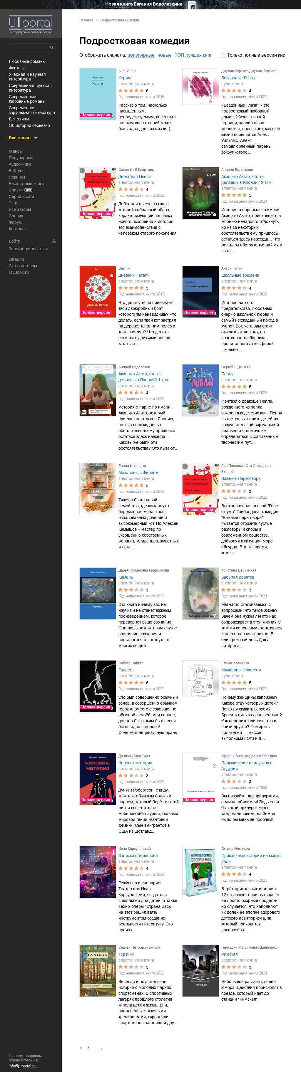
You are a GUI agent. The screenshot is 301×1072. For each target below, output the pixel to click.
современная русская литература (30, 88)
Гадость (125, 670)
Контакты (17, 228)
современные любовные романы (27, 99)
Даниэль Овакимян (134, 756)
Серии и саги (21, 196)
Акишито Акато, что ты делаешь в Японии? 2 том (246, 179)
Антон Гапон (232, 268)
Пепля (227, 374)
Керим (124, 77)
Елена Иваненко (132, 466)
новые (165, 55)
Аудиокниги (20, 164)
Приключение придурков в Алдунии (246, 765)
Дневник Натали (134, 275)
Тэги (13, 203)
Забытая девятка (237, 577)
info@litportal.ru (22, 1066)
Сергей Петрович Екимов (139, 947)
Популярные (21, 157)
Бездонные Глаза (238, 77)
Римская (229, 954)
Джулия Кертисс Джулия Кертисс (248, 71)
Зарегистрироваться (28, 248)
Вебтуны (17, 170)
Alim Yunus (127, 71)
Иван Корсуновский (134, 849)
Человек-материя (135, 762)
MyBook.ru (19, 272)
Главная (86, 20)
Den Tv (124, 268)
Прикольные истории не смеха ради (251, 858)
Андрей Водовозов (237, 170)
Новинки (17, 177)
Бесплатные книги (26, 183)
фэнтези (17, 67)
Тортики (126, 954)
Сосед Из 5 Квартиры (136, 170)
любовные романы (27, 61)
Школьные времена (240, 275)
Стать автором (23, 265)
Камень (125, 577)
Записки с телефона (138, 855)
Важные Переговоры (241, 478)
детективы (19, 119)
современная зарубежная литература (32, 110)
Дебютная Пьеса (134, 176)
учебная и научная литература (27, 76)
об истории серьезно (29, 125)
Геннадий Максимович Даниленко (249, 947)
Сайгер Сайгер (130, 663)
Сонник (16, 216)
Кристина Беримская (238, 570)
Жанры (16, 151)
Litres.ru (16, 259)
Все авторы (20, 209)
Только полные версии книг (257, 55)
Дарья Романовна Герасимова (143, 570)
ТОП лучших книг (193, 55)
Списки (16, 190)
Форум (15, 222)
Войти (14, 241)
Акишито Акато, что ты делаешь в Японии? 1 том (143, 377)
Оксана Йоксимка (235, 849)
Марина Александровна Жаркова (249, 756)
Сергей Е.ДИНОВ (235, 367)
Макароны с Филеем (138, 472)
